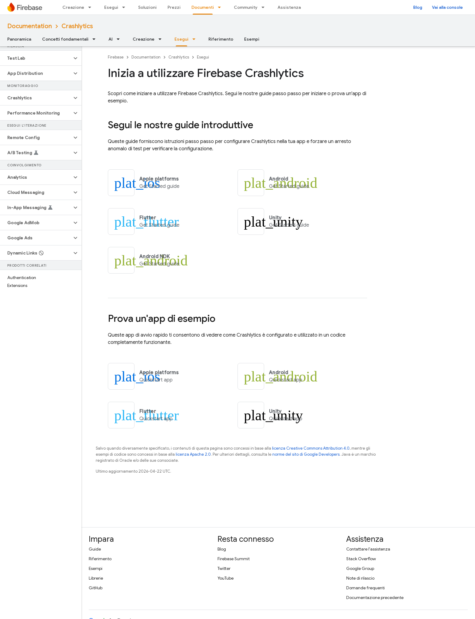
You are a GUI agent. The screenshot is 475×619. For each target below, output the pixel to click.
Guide (95, 549)
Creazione (73, 7)
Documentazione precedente (375, 597)
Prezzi (174, 7)
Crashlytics (77, 26)
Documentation (29, 26)
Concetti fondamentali (65, 39)
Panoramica (19, 39)
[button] (36, 58)
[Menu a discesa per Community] (264, 7)
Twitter (224, 568)
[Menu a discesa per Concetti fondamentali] (95, 39)
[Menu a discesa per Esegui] (125, 7)
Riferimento (220, 39)
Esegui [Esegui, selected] (181, 39)
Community (245, 7)
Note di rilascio (360, 578)
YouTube (226, 578)
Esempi (251, 39)
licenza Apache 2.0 (193, 454)
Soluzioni (147, 7)
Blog (417, 7)
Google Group (360, 568)
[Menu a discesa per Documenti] (221, 7)
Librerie (96, 578)
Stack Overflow (361, 558)
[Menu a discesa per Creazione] (91, 7)
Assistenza (289, 7)
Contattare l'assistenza (368, 549)
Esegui (111, 7)
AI (110, 39)
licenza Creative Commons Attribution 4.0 (311, 448)
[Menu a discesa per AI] (120, 39)
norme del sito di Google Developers (306, 454)
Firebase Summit (234, 558)
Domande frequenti (365, 588)
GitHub (95, 588)
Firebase (116, 57)
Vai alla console (447, 7)
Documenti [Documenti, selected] (202, 7)
